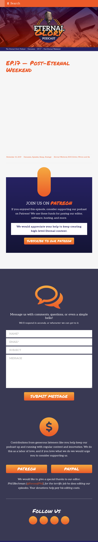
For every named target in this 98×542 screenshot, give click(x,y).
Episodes (35, 157)
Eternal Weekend (60, 157)
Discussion (27, 157)
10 (16, 157)
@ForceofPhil (35, 483)
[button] (2, 3)
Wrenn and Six (84, 157)
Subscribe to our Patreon (49, 241)
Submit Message (49, 396)
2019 (19, 157)
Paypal (71, 469)
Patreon (26, 469)
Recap (42, 157)
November (10, 157)
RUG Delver (72, 157)
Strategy (48, 157)
